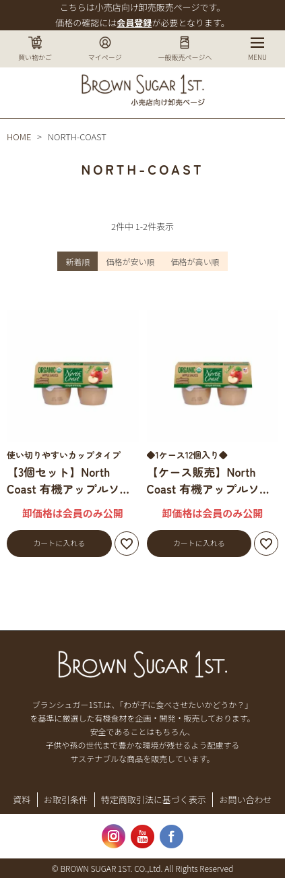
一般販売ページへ (185, 48)
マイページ (105, 48)
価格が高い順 (195, 261)
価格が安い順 (130, 261)
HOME (19, 136)
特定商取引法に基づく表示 (153, 799)
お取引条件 (66, 799)
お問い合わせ (246, 799)
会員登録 (134, 22)
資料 (21, 799)
